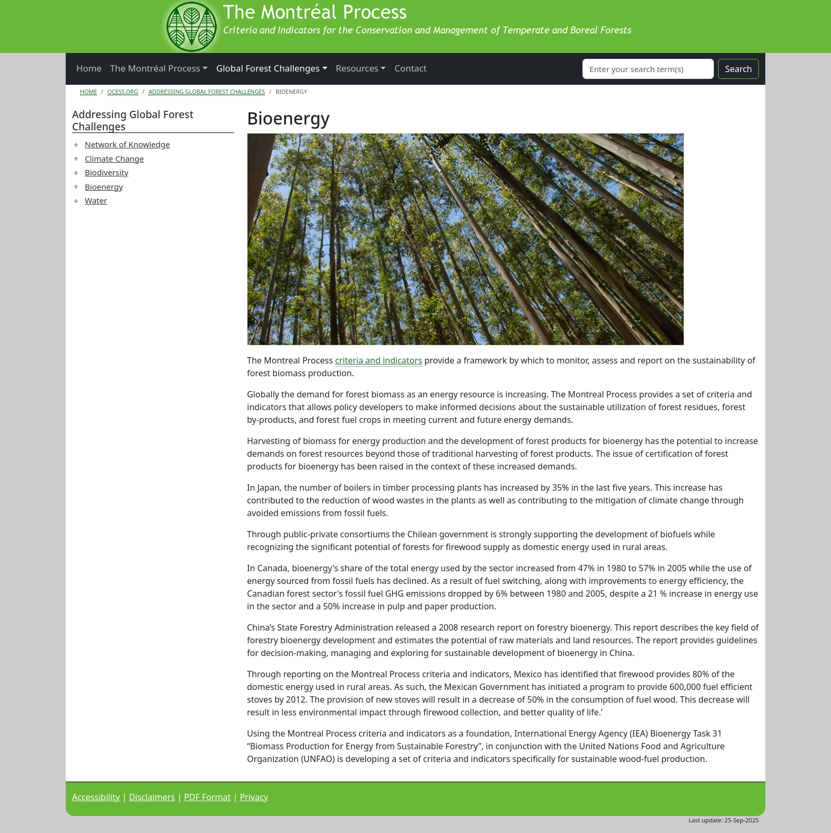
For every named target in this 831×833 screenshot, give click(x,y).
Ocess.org (123, 91)
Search (738, 69)
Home (89, 68)
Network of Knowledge (127, 144)
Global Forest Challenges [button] (268, 68)
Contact (410, 68)
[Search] (648, 69)
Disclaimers (152, 797)
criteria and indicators (378, 360)
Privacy (254, 797)
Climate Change (114, 158)
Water (96, 200)
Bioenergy (104, 186)
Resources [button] (357, 68)
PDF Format (207, 797)
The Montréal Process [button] (155, 68)
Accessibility (96, 797)
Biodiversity (106, 172)
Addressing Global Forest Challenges (206, 91)
